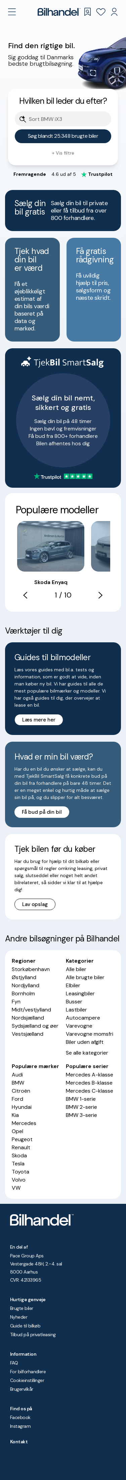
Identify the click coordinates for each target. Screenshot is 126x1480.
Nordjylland (25, 985)
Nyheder (18, 1317)
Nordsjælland (28, 1017)
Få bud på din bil (42, 812)
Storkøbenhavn (31, 969)
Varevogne (79, 1025)
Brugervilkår (21, 1389)
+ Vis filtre (63, 153)
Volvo (19, 1179)
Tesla (18, 1163)
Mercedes (24, 1123)
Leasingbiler (80, 993)
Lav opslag (35, 904)
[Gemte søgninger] (87, 12)
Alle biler (76, 969)
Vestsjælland (27, 1033)
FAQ (14, 1363)
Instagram (20, 1426)
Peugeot (22, 1139)
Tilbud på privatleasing (33, 1334)
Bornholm (23, 993)
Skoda (19, 1155)
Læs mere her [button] (38, 719)
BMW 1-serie (81, 1098)
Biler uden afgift (84, 1041)
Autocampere (83, 1017)
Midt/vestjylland (31, 1009)
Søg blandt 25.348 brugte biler (63, 135)
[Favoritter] (101, 12)
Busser (74, 1001)
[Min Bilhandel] (114, 12)
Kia (15, 1115)
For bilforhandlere (28, 1372)
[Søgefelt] (67, 119)
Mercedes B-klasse (89, 1082)
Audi (17, 1074)
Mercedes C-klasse (89, 1090)
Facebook (20, 1417)
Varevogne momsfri (89, 1033)
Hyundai (22, 1107)
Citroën (21, 1090)
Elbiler (73, 985)
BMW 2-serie (81, 1107)
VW (16, 1187)
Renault (21, 1147)
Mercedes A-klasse (89, 1074)
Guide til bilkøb (25, 1326)
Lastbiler (76, 1009)
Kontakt (19, 1442)
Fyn (16, 1001)
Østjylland (24, 977)
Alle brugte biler (85, 977)
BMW (18, 1082)
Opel (17, 1131)
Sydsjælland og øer (35, 1025)
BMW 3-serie (81, 1115)
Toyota (20, 1171)
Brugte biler (21, 1308)
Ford (17, 1098)
